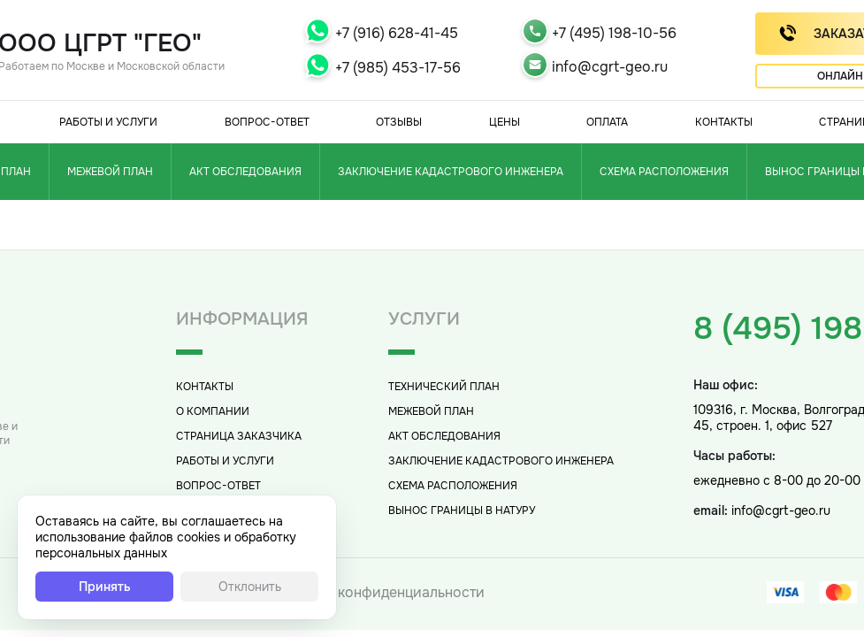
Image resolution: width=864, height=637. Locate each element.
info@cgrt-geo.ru (610, 67)
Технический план (444, 387)
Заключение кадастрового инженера (450, 172)
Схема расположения (664, 172)
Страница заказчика (239, 436)
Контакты (724, 122)
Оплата (607, 122)
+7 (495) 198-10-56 (614, 33)
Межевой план (110, 172)
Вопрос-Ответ (267, 122)
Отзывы (399, 122)
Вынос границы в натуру (461, 510)
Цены (504, 122)
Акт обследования (245, 172)
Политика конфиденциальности (376, 592)
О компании (212, 411)
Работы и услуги (108, 122)
